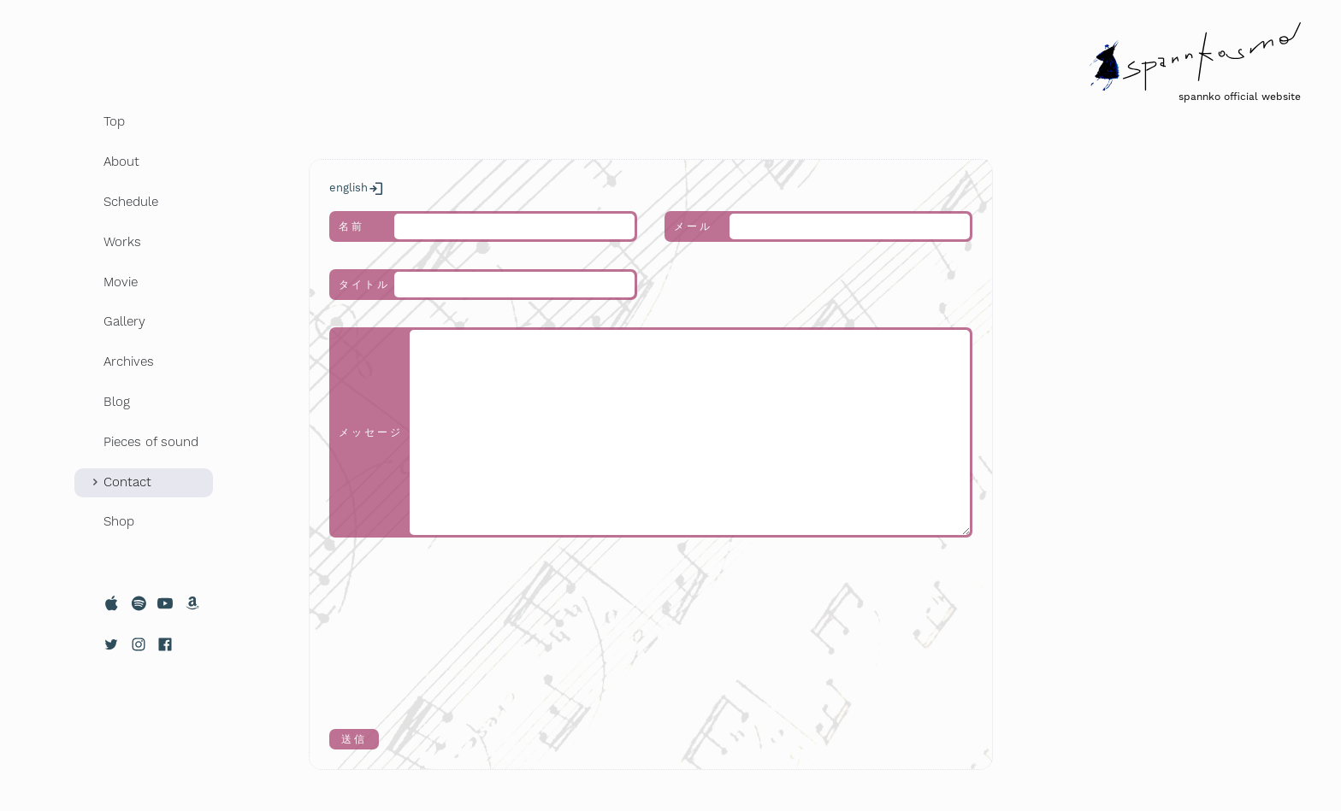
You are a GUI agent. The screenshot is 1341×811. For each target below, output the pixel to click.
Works (122, 242)
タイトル (364, 285)
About (121, 161)
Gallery (124, 321)
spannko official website (1240, 97)
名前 (351, 226)
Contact (127, 482)
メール (693, 226)
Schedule (130, 201)
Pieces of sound (150, 442)
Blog (116, 401)
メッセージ (371, 432)
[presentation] (399, 626)
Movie (120, 282)
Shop (118, 521)
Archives (128, 361)
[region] (144, 426)
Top (114, 121)
